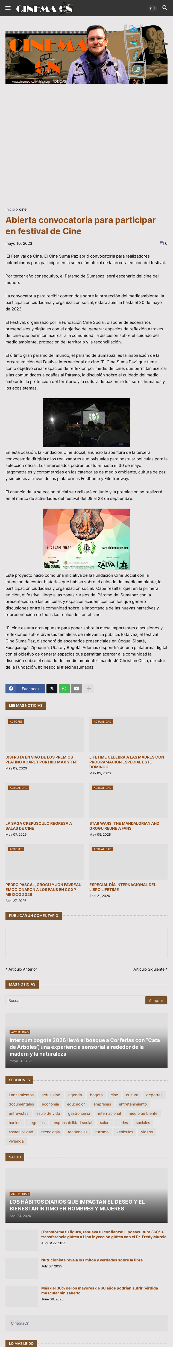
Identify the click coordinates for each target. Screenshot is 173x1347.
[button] (7, 8)
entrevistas (18, 1113)
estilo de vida (48, 1113)
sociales (143, 1122)
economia (50, 1104)
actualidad (51, 1094)
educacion (76, 1104)
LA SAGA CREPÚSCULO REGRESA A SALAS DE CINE (38, 825)
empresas (102, 1104)
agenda (75, 1094)
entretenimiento (133, 1104)
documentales (21, 1104)
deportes (154, 1094)
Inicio (10, 209)
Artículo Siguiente (149, 969)
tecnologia (50, 1131)
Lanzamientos (21, 1094)
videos (147, 1131)
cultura (132, 1094)
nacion (14, 1122)
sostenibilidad (21, 1131)
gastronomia (79, 1113)
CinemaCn (20, 1323)
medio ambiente (143, 1113)
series (123, 1122)
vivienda (16, 1141)
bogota (96, 1094)
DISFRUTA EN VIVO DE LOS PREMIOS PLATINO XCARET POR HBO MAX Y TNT (41, 759)
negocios (36, 1122)
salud (105, 1122)
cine (23, 209)
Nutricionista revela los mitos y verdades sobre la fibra (92, 1260)
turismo (102, 1131)
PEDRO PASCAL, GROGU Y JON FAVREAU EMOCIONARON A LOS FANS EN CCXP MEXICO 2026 (43, 889)
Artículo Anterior (22, 969)
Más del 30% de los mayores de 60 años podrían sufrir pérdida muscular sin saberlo (99, 1290)
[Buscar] (75, 1000)
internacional (109, 1113)
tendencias (77, 1131)
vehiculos (124, 1131)
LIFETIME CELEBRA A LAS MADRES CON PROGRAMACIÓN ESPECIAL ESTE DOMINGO (126, 762)
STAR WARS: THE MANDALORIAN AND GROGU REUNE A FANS (124, 825)
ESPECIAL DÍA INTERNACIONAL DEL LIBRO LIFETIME (122, 887)
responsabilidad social (72, 1122)
